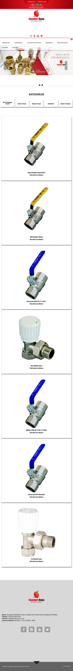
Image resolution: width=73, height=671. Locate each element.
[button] (33, 5)
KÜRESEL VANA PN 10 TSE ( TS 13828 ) (36, 430)
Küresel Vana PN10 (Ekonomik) (36, 494)
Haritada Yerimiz (42, 1)
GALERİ (5, 47)
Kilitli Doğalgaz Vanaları (36, 237)
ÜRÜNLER (49, 43)
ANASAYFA (6, 43)
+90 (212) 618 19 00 (37, 7)
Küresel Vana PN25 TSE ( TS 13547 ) (36, 301)
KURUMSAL (19, 43)
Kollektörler (51, 104)
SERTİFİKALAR (62, 43)
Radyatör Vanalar (36, 104)
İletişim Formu (32, 1)
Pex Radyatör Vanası (36, 559)
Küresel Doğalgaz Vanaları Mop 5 (36, 172)
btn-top (36, 662)
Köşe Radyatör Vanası (36, 365)
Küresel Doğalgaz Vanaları (7, 103)
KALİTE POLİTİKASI (34, 43)
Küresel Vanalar (22, 104)
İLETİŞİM (15, 47)
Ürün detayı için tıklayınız (36, 175)
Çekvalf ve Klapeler (65, 104)
